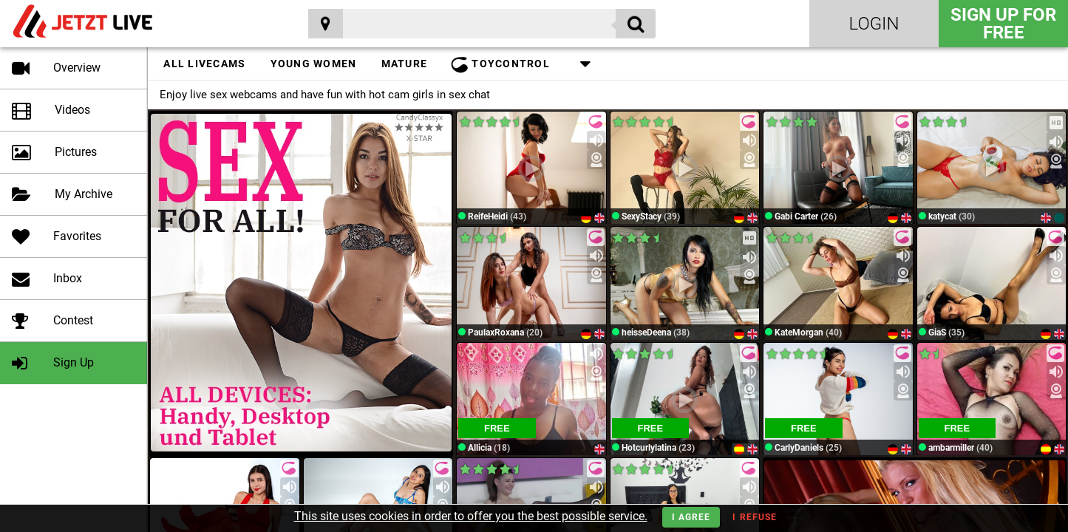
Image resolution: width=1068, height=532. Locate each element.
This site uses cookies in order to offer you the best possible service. (470, 516)
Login (874, 23)
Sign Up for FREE (1003, 23)
